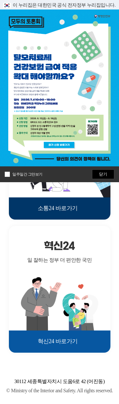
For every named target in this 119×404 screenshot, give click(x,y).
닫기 (103, 174)
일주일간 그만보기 (27, 174)
